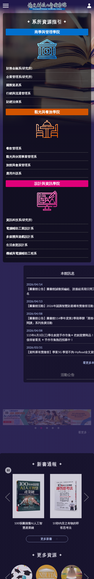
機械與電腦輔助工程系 (21, 253)
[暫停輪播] (8, 523)
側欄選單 (6, 6)
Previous (7, 550)
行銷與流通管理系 (18, 93)
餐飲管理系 (13, 148)
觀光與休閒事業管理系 (21, 156)
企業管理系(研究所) (19, 76)
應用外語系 (13, 173)
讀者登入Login (89, 6)
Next (86, 550)
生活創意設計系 (17, 245)
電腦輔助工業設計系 (20, 228)
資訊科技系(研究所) (19, 220)
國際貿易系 (13, 85)
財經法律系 (13, 101)
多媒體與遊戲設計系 (20, 236)
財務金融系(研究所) (19, 68)
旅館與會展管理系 (18, 165)
